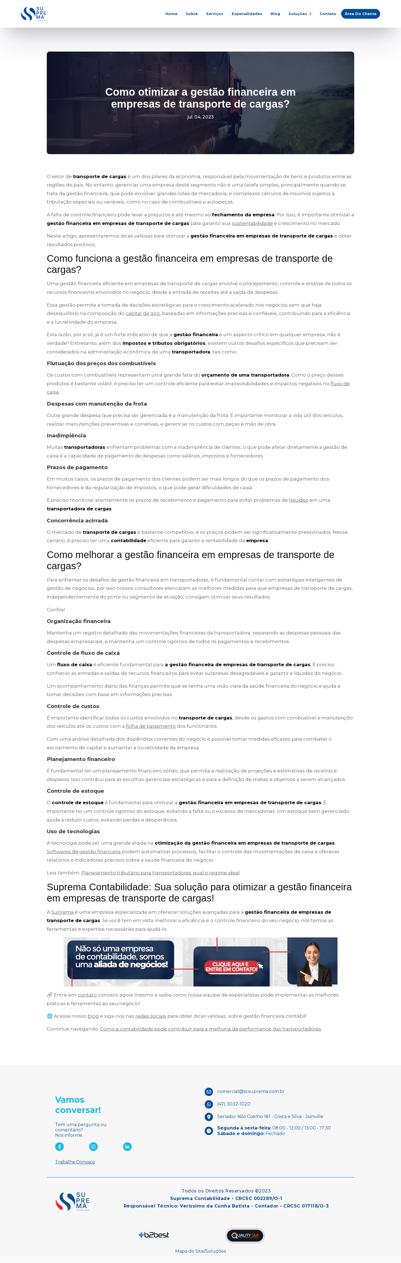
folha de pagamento (151, 726)
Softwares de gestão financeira (84, 851)
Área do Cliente (360, 14)
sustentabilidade (252, 223)
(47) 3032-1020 (233, 1104)
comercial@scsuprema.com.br (251, 1091)
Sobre (192, 14)
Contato (328, 14)
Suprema (62, 912)
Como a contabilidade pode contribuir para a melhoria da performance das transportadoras (210, 1029)
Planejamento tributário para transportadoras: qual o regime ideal (160, 873)
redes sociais (150, 1016)
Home (171, 14)
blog (93, 1016)
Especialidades (247, 14)
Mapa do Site (189, 1251)
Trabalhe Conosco (75, 1162)
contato (87, 995)
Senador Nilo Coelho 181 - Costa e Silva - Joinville (270, 1116)
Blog (275, 14)
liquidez (298, 500)
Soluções (299, 14)
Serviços (214, 14)
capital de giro (143, 313)
